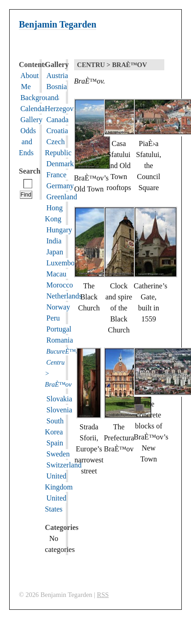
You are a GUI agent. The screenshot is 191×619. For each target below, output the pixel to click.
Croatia (57, 131)
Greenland (61, 197)
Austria (57, 75)
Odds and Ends (27, 142)
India (54, 241)
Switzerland (63, 465)
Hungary (59, 230)
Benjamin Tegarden (57, 24)
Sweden (58, 454)
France (56, 175)
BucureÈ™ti (62, 351)
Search (30, 171)
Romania (59, 340)
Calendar (33, 109)
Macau (56, 274)
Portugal (58, 329)
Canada (57, 120)
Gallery (31, 120)
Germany (60, 186)
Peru (53, 318)
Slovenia (59, 410)
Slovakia (59, 399)
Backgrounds (39, 97)
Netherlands (64, 296)
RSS (103, 594)
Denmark (60, 164)
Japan (54, 252)
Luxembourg (65, 263)
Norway (58, 307)
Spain (54, 443)
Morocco (59, 285)
